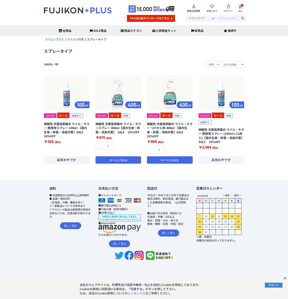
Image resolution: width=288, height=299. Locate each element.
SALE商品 (98, 30)
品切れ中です (66, 159)
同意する (274, 285)
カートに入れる (118, 160)
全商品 (65, 30)
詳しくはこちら (135, 293)
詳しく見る (70, 225)
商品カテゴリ (131, 30)
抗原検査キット (164, 30)
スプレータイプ (58, 51)
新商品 (197, 30)
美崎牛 (230, 30)
